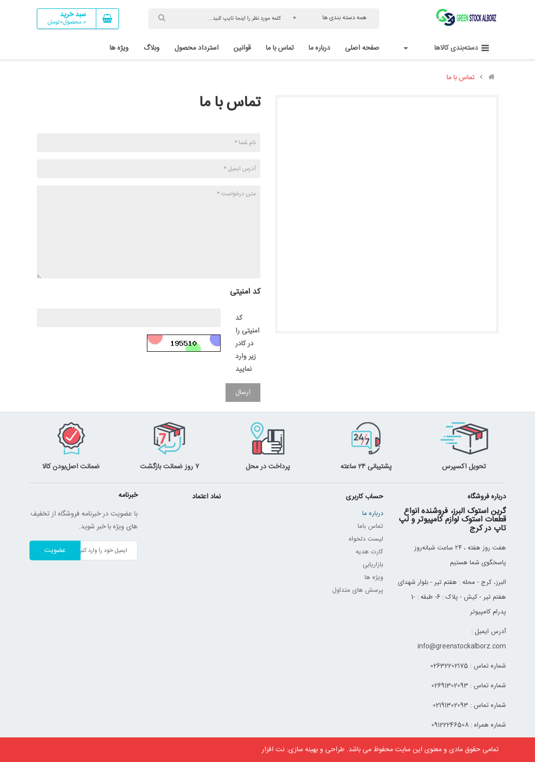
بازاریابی (373, 564)
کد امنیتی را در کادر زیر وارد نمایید (247, 343)
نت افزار (273, 750)
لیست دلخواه (366, 539)
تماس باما (370, 526)
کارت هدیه (369, 552)
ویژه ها (374, 577)
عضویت (55, 550)
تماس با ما (461, 77)
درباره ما (372, 513)
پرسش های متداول (357, 590)
